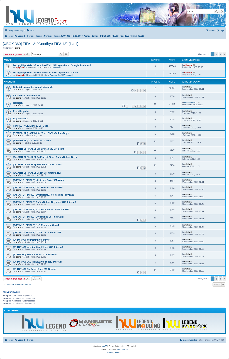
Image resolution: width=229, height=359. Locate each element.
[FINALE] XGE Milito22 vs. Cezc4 (31, 125)
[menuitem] (29, 30)
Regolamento (20, 118)
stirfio (17, 48)
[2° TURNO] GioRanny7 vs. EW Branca (34, 269)
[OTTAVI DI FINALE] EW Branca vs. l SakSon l (38, 216)
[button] (224, 54)
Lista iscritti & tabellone (26, 95)
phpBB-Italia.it (122, 349)
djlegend (20, 68)
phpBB (104, 346)
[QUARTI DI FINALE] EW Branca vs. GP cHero (38, 149)
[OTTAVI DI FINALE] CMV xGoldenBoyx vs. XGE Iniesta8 (44, 202)
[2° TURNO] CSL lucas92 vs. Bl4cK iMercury (37, 261)
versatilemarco (190, 102)
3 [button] (220, 54)
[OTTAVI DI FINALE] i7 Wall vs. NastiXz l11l (37, 232)
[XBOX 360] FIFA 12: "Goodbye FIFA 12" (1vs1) (40, 44)
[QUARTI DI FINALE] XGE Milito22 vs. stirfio (37, 164)
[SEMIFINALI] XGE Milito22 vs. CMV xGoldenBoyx (41, 133)
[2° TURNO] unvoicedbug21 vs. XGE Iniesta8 (38, 247)
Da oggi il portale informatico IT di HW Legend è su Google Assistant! (52, 65)
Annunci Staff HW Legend (61, 75)
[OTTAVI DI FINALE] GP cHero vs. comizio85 (37, 187)
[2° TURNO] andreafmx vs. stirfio (31, 239)
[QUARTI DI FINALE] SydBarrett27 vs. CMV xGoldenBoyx (45, 157)
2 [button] (216, 54)
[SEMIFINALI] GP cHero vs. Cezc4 (32, 140)
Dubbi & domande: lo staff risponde (33, 87)
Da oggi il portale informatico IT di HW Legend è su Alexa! (45, 72)
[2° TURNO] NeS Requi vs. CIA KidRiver (35, 254)
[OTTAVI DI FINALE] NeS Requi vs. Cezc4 (36, 225)
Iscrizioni (18, 102)
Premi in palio (20, 111)
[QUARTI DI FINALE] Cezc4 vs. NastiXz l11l (37, 172)
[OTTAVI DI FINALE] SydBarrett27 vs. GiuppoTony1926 (43, 194)
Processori (56, 68)
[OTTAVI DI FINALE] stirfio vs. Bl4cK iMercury (38, 180)
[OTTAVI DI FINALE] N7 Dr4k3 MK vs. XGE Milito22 (41, 209)
